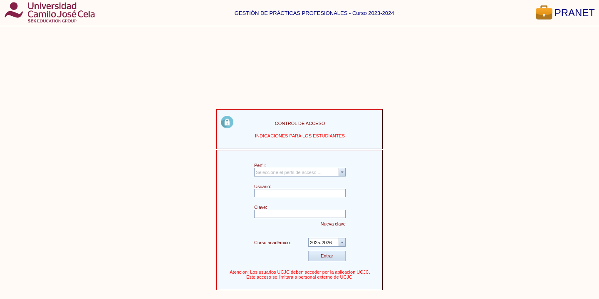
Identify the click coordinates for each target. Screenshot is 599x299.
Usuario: (262, 186)
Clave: (260, 207)
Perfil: (260, 165)
